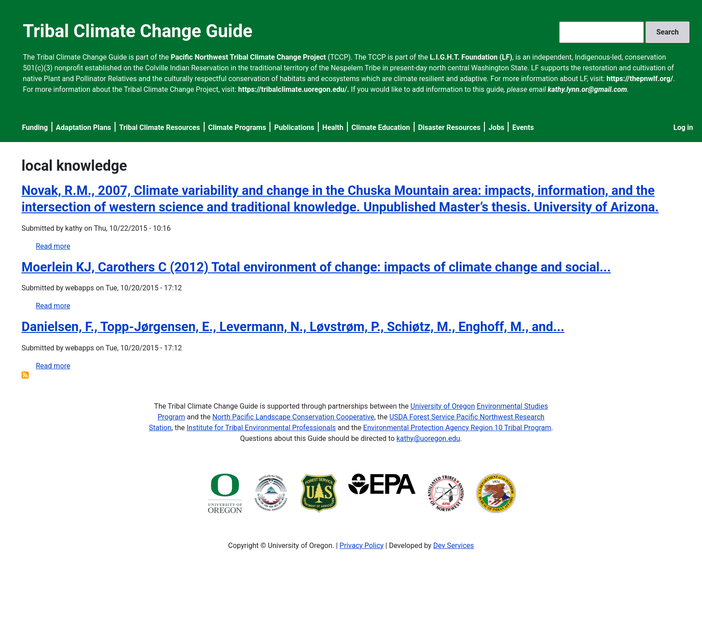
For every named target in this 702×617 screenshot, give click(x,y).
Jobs (496, 127)
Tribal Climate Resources (159, 127)
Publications (294, 127)
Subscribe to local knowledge (25, 375)
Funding (35, 127)
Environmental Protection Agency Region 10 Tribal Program (457, 427)
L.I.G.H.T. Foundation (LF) (471, 57)
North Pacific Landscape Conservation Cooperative (293, 417)
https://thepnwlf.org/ (640, 78)
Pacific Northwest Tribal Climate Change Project (248, 57)
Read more (53, 246)
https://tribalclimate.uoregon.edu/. (293, 89)
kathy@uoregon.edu (428, 438)
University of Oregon (443, 406)
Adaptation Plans (83, 127)
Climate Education (380, 127)
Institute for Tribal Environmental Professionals (261, 427)
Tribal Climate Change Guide (138, 31)
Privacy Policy (361, 545)
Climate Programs (237, 127)
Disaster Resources (449, 127)
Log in (683, 127)
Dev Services (453, 545)
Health (332, 127)
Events (523, 127)
